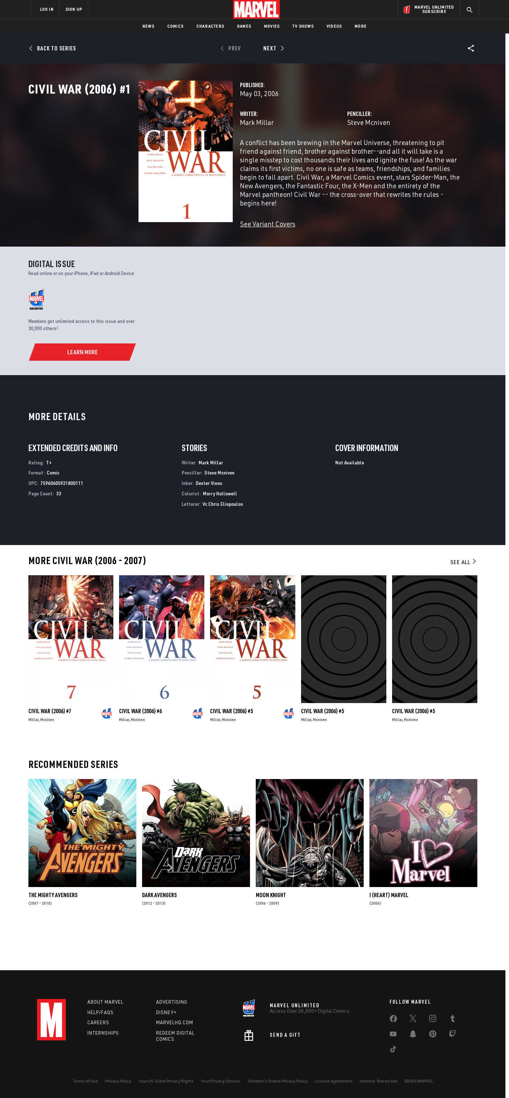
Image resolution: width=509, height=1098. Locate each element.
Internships (103, 1033)
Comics (175, 26)
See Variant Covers (190, 238)
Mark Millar (180, 154)
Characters (210, 26)
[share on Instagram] (432, 1019)
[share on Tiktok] (393, 1050)
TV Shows (303, 26)
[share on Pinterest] (432, 1035)
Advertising (171, 1002)
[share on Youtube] (393, 1035)
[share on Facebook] (393, 1020)
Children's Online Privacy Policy (278, 1081)
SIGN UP (73, 9)
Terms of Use (85, 1081)
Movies (272, 26)
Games (244, 26)
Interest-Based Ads (378, 1081)
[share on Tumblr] (452, 1019)
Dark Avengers (159, 936)
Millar (33, 760)
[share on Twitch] (452, 1035)
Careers (98, 1023)
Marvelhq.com (174, 1023)
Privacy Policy (118, 1081)
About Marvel (105, 1002)
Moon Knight (271, 936)
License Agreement (334, 1081)
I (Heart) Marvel (388, 936)
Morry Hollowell (220, 534)
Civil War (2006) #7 (49, 752)
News (148, 26)
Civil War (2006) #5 (231, 752)
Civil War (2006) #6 (140, 752)
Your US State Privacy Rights (166, 1081)
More (361, 26)
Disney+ (166, 1012)
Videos (334, 26)
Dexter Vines (209, 524)
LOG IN (47, 9)
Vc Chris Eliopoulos (223, 545)
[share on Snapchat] (413, 1035)
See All (463, 603)
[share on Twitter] (413, 1019)
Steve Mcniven (330, 154)
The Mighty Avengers (52, 936)
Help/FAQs (100, 1012)
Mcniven (47, 760)
